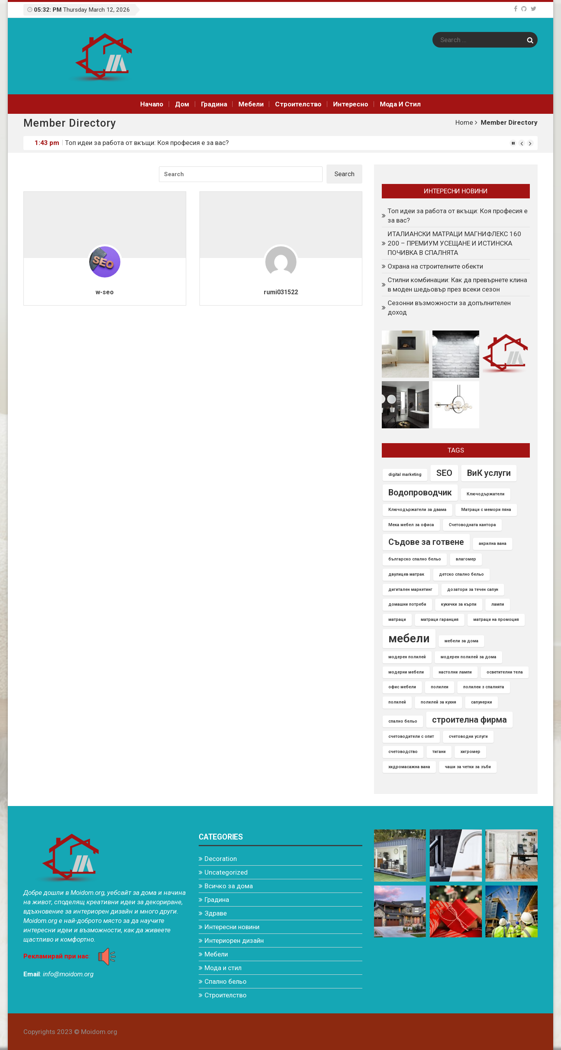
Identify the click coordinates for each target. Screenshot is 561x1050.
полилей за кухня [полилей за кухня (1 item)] (438, 702)
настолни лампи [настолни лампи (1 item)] (455, 672)
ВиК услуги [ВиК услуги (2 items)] (489, 473)
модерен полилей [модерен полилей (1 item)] (407, 656)
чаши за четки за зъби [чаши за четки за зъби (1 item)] (468, 766)
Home (464, 122)
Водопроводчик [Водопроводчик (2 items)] (420, 492)
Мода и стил (400, 104)
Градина (214, 104)
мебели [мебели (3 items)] (409, 638)
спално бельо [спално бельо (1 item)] (402, 721)
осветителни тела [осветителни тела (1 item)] (505, 672)
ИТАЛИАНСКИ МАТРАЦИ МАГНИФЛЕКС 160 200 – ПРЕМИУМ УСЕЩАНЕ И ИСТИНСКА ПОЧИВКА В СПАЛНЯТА (454, 243)
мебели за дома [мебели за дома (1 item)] (461, 640)
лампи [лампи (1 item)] (497, 604)
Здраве (216, 913)
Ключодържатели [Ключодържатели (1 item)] (486, 494)
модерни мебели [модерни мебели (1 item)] (406, 672)
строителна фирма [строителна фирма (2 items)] (469, 720)
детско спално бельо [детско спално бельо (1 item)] (461, 574)
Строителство (298, 104)
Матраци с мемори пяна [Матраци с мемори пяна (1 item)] (486, 509)
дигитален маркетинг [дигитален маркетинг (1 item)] (410, 589)
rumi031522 (281, 292)
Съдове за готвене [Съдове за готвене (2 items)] (426, 542)
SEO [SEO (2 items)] (444, 473)
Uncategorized (226, 872)
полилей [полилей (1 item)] (397, 702)
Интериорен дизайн (234, 940)
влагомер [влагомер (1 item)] (466, 559)
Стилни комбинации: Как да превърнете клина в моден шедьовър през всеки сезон (457, 284)
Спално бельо (226, 981)
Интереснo (350, 104)
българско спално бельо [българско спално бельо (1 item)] (414, 559)
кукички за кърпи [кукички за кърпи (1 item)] (458, 604)
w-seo (104, 292)
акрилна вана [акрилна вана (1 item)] (492, 543)
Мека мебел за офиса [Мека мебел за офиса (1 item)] (411, 524)
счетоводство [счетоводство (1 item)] (403, 751)
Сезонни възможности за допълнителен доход (449, 307)
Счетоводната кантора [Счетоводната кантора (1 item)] (472, 524)
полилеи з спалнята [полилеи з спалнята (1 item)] (483, 686)
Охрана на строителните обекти (435, 266)
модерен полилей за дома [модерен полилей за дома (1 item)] (468, 656)
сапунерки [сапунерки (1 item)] (481, 702)
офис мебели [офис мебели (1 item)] (402, 686)
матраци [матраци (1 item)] (397, 619)
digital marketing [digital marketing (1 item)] (405, 474)
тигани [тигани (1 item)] (439, 751)
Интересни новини (232, 927)
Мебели (250, 104)
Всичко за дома (229, 886)
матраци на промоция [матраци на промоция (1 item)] (496, 619)
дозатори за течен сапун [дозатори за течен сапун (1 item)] (472, 589)
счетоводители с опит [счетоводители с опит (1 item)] (411, 736)
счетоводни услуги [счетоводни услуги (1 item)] (468, 736)
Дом (182, 104)
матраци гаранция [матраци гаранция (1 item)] (440, 619)
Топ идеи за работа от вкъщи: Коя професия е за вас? (147, 143)
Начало (151, 104)
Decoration (221, 859)
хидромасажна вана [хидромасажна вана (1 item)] (409, 766)
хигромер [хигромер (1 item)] (470, 751)
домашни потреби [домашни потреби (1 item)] (407, 604)
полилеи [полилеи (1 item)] (439, 686)
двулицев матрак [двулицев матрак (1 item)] (406, 574)
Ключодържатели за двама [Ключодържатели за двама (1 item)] (417, 509)
